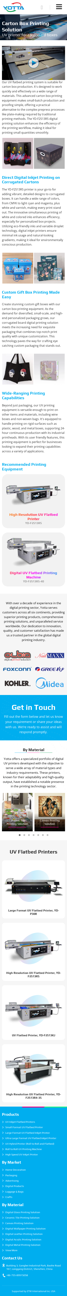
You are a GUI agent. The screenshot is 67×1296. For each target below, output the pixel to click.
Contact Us (12, 1258)
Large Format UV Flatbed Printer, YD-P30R (33, 912)
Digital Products (14, 1186)
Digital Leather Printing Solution (24, 1234)
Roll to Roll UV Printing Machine (23, 1149)
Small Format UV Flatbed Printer (24, 1127)
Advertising (12, 1180)
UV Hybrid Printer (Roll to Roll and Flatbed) (29, 1143)
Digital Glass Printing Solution (22, 1212)
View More (11, 1250)
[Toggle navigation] (59, 6)
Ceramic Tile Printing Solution (17, 822)
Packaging (11, 1175)
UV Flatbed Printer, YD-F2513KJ (33, 1035)
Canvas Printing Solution (50, 822)
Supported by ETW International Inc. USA (33, 1291)
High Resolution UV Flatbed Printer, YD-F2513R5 (33, 974)
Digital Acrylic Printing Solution (23, 1239)
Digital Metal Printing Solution (22, 1244)
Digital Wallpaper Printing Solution (25, 1228)
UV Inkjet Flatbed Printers (20, 1121)
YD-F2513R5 (33, 518)
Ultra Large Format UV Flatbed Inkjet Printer (30, 1138)
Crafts (8, 1197)
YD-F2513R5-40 (33, 577)
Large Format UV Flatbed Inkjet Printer (27, 1132)
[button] (19, 835)
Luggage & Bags (14, 1191)
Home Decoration (15, 1169)
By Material (33, 750)
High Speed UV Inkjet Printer (21, 1154)
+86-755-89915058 (17, 1275)
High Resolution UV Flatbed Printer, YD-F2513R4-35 (33, 1096)
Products (10, 1114)
